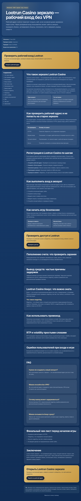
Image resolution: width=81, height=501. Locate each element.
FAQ (5, 99)
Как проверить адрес (10, 77)
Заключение (7, 103)
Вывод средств (8, 88)
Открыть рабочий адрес (12, 64)
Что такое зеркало (9, 75)
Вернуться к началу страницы (52, 495)
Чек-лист (7, 101)
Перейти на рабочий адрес (35, 478)
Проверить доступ (33, 244)
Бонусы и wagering (9, 90)
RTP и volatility (8, 95)
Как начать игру (8, 84)
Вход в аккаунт (8, 81)
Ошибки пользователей (10, 97)
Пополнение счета (9, 86)
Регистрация (8, 79)
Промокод (7, 92)
